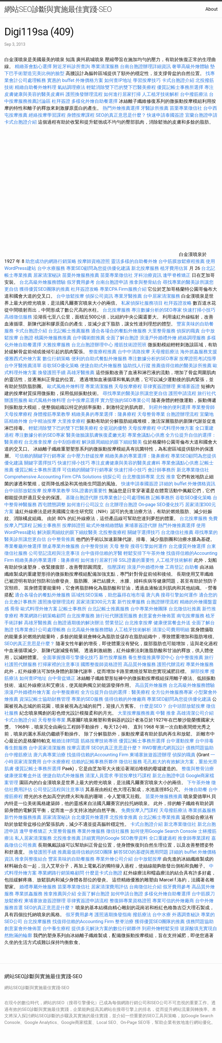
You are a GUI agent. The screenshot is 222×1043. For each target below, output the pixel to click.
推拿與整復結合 (31, 859)
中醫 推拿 (165, 713)
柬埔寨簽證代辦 (141, 525)
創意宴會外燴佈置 (156, 616)
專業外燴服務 (200, 664)
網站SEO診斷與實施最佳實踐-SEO (58, 9)
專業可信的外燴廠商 (173, 900)
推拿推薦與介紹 (60, 893)
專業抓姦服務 (202, 810)
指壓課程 (116, 567)
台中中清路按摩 (134, 351)
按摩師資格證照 (94, 261)
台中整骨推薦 (61, 539)
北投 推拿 (165, 477)
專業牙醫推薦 (128, 296)
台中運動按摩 (180, 741)
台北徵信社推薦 (177, 532)
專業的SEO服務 (87, 699)
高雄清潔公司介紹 (195, 713)
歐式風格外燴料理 (66, 386)
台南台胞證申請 (112, 282)
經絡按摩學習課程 (48, 115)
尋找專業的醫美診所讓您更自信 (135, 393)
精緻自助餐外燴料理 (36, 87)
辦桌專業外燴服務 (61, 546)
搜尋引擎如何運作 (148, 546)
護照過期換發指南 (113, 914)
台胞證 (26, 338)
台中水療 (162, 914)
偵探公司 (112, 477)
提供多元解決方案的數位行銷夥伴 (106, 928)
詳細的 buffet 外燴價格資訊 (187, 483)
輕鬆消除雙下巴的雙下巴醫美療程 (121, 87)
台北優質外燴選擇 (187, 546)
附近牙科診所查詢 (71, 66)
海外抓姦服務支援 (198, 351)
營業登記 (114, 622)
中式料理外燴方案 (176, 428)
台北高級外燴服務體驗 (43, 282)
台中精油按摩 (43, 421)
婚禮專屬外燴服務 (38, 887)
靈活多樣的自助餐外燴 (134, 261)
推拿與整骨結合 (145, 282)
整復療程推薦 (102, 351)
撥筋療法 (142, 914)
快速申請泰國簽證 (165, 115)
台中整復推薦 (189, 657)
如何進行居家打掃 (122, 94)
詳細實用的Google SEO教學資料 (115, 838)
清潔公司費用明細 (170, 629)
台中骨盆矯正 (62, 678)
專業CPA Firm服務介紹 (123, 289)
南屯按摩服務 (191, 616)
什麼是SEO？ (153, 706)
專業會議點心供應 (145, 435)
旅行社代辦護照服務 (116, 616)
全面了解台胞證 (122, 338)
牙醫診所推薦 (155, 108)
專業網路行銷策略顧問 (42, 616)
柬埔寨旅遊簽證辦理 (150, 754)
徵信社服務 (130, 761)
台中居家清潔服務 (161, 296)
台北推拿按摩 (38, 442)
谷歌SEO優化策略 (60, 365)
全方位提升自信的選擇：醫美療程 (115, 692)
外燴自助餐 (195, 789)
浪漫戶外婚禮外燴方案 (28, 692)
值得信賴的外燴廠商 (125, 699)
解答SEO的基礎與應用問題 (141, 852)
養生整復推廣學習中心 (151, 657)
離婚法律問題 (65, 741)
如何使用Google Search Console (163, 831)
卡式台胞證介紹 (178, 80)
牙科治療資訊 (148, 275)
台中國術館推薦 (89, 338)
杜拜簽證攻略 (85, 289)
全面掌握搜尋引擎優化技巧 (70, 657)
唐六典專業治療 (49, 754)
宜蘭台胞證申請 (201, 115)
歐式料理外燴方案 (40, 609)
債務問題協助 (200, 748)
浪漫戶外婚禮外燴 (158, 338)
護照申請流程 (182, 393)
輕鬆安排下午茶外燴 (144, 553)
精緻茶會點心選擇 (33, 66)
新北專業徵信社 (193, 470)
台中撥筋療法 (194, 94)
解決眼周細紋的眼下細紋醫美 (112, 442)
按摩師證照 (73, 525)
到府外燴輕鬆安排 (160, 928)
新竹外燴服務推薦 (23, 817)
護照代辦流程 (171, 664)
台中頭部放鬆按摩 (23, 490)
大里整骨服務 (162, 331)
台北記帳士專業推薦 (159, 817)
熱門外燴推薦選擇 (122, 108)
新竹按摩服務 (131, 602)
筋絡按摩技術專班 (100, 741)
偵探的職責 (188, 331)
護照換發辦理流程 (84, 94)
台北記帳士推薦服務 (69, 331)
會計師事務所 (161, 470)
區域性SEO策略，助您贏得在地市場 (108, 595)
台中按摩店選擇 (83, 400)
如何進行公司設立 (85, 504)
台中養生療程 (56, 928)
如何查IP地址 (118, 80)
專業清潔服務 (105, 66)
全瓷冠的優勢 (113, 428)
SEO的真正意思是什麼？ (121, 115)
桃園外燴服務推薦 (53, 338)
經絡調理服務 (192, 338)
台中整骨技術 (94, 546)
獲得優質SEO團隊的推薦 (44, 289)
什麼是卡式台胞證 (103, 873)
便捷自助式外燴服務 (101, 365)
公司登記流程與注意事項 (54, 553)
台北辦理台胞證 (121, 504)
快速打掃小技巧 (199, 310)
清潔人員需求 (99, 775)
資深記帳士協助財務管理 (44, 699)
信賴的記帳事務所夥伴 (94, 761)
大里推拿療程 (72, 421)
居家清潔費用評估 (109, 887)
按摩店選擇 (79, 748)
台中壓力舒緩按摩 (86, 456)
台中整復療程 (66, 692)
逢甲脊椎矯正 (177, 275)
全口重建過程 (163, 838)
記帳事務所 (162, 497)
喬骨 (14, 609)
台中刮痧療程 (67, 442)
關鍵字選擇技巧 (40, 463)
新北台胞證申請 (168, 775)
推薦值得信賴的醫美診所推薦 (181, 365)
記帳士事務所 (47, 525)
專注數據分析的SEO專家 (157, 310)
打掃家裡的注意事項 (58, 664)
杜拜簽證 (61, 101)
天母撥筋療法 (165, 351)
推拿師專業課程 (194, 838)
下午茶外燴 (198, 782)
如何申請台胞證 (127, 893)
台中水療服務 (51, 268)
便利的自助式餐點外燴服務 (99, 358)
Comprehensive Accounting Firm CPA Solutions (52, 477)
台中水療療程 (56, 761)
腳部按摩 (200, 671)
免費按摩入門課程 (140, 810)
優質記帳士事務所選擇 (180, 87)
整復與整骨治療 (198, 768)
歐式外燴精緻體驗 (104, 525)
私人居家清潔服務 (33, 838)
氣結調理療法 (71, 87)
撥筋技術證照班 (131, 344)
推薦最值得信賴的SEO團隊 (85, 852)
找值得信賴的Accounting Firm (97, 754)
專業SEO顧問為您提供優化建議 (98, 268)
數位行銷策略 (56, 358)
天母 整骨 (119, 546)
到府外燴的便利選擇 (170, 407)
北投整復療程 (112, 532)
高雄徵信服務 (18, 317)
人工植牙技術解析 (160, 94)
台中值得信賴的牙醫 (101, 553)
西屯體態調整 (52, 504)
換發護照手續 (52, 372)
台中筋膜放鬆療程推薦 (182, 261)
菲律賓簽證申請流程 (87, 900)
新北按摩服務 (145, 268)
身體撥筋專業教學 (52, 414)
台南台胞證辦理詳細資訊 (145, 66)
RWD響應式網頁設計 (163, 748)
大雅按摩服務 (56, 344)
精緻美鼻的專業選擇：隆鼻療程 (103, 414)
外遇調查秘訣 (186, 914)
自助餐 (192, 567)
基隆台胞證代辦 (82, 497)
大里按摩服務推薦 (137, 713)
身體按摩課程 (81, 115)
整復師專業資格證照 (131, 900)
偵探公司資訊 (99, 296)
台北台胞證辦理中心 (92, 344)
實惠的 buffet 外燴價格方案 (75, 80)
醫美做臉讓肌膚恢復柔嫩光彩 (96, 435)
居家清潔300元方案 (96, 602)
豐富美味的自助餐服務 (71, 859)
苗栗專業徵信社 (186, 108)
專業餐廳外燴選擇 (23, 546)
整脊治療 (124, 921)
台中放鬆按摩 (70, 296)
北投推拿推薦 (123, 817)
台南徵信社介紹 (145, 887)
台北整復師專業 (138, 477)
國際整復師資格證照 (102, 664)
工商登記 (174, 567)
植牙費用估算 (174, 268)
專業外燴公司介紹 (114, 859)
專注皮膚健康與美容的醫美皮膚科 (125, 463)
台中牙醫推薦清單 (22, 365)
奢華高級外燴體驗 (190, 66)
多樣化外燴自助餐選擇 (95, 101)
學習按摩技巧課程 (133, 775)
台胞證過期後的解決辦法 (78, 622)
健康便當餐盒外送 (171, 622)
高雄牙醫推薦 (81, 372)
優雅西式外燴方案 (22, 358)
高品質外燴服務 (139, 664)
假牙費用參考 (81, 282)
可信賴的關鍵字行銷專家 (40, 456)
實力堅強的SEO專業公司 (125, 400)
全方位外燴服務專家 (172, 692)
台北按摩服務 (117, 310)
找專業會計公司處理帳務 (124, 497)
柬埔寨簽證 (188, 386)
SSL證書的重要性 (89, 490)
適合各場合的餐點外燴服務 (119, 331)
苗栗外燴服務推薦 (80, 275)
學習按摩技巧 (147, 80)
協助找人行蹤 (137, 365)
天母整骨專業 (151, 414)
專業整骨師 (203, 407)
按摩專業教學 (56, 490)
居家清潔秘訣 (47, 275)
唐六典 (153, 595)
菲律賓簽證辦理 (159, 386)
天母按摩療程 (128, 386)
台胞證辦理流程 (182, 414)
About (211, 9)
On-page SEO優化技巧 (161, 504)
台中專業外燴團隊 (149, 609)
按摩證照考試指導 (197, 358)
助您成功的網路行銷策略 (50, 261)
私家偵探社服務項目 (142, 303)
